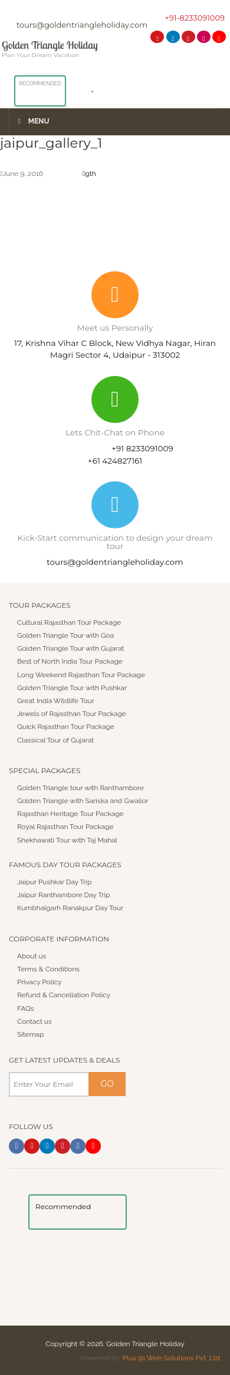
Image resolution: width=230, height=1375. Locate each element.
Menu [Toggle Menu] (32, 121)
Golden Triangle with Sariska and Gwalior (83, 800)
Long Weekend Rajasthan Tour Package (81, 674)
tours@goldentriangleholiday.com (82, 24)
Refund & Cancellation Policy (64, 995)
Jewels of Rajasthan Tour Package (72, 713)
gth (89, 173)
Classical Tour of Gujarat (56, 739)
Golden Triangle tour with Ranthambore (81, 787)
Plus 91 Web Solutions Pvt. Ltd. (171, 1357)
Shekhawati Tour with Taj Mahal (68, 839)
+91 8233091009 (142, 447)
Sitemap (30, 1034)
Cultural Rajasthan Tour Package (69, 622)
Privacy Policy (39, 981)
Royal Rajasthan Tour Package (65, 827)
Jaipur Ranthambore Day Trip (64, 894)
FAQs (25, 1008)
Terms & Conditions (48, 968)
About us (32, 955)
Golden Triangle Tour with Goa (66, 635)
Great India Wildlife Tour (56, 700)
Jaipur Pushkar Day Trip (55, 881)
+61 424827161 (114, 460)
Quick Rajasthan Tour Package (66, 727)
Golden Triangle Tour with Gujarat (71, 648)
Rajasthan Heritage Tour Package (70, 814)
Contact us (34, 1021)
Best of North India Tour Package (70, 661)
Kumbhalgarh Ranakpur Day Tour (70, 908)
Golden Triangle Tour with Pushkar (72, 687)
